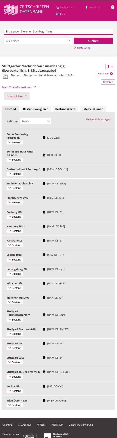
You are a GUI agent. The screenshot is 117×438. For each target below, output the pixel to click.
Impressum (57, 424)
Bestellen (108, 82)
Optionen (105, 73)
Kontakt (41, 424)
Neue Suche (82, 47)
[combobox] (38, 41)
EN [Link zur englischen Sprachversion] (57, 13)
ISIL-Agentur (24, 424)
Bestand (10, 109)
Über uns (7, 424)
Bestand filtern (17, 96)
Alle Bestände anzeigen (98, 119)
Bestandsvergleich (35, 109)
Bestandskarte (65, 109)
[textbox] (58, 31)
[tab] (10, 109)
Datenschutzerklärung (81, 424)
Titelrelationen (92, 109)
